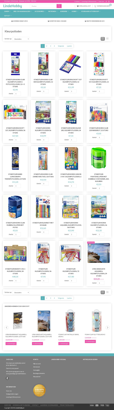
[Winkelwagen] (103, 6)
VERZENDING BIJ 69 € (97, 21)
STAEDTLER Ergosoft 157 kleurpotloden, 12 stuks (71, 82)
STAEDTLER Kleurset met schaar (43, 224)
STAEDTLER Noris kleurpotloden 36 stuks (43, 130)
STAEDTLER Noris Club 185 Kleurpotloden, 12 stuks (43, 82)
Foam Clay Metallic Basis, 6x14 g (68, 335)
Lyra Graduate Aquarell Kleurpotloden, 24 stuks (99, 272)
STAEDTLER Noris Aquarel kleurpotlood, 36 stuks (71, 225)
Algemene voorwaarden (49, 405)
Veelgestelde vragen (12, 394)
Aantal (11, 93)
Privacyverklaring (67, 405)
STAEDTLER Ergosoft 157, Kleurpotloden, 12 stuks (99, 82)
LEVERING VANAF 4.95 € (20, 21)
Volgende (61, 46)
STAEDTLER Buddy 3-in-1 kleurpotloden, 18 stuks (15, 271)
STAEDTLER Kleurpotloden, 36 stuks (43, 271)
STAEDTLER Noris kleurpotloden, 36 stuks (99, 225)
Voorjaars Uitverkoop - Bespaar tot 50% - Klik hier (20, 1)
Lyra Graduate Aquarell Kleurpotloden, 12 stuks (42, 335)
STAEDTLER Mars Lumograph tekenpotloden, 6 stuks (15, 176)
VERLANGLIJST (84, 6)
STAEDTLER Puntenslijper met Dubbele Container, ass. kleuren (98, 177)
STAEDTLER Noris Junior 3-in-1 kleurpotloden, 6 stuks (71, 176)
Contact (77, 1)
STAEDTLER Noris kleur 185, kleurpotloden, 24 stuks (71, 130)
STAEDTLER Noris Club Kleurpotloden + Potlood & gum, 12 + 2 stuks (15, 83)
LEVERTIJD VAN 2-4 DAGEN (58, 21)
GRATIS (89, 21)
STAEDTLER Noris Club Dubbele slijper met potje (15, 225)
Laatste (69, 46)
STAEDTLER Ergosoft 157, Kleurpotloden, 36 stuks (15, 130)
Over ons (101, 1)
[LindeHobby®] (12, 6)
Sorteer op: (8, 39)
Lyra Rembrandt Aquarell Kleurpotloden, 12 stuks (16, 335)
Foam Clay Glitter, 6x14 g (95, 334)
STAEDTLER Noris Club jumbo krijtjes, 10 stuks (43, 175)
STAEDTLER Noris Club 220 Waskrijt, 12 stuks (98, 129)
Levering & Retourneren (89, 1)
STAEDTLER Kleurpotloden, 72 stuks (71, 271)
